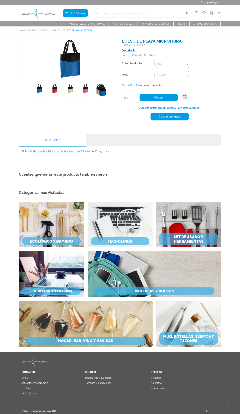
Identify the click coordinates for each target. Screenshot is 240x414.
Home (22, 30)
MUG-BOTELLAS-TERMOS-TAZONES (89, 23)
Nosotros (156, 377)
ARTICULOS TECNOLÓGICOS (158, 23)
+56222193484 (212, 2)
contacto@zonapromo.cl (35, 383)
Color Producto (132, 63)
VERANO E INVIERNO (38, 30)
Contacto (156, 383)
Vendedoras (158, 388)
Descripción (52, 140)
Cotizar (158, 97)
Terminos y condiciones (98, 383)
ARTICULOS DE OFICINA (207, 23)
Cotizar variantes (170, 116)
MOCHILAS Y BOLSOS (125, 23)
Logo (125, 74)
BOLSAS (183, 23)
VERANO (55, 30)
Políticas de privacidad (98, 377)
